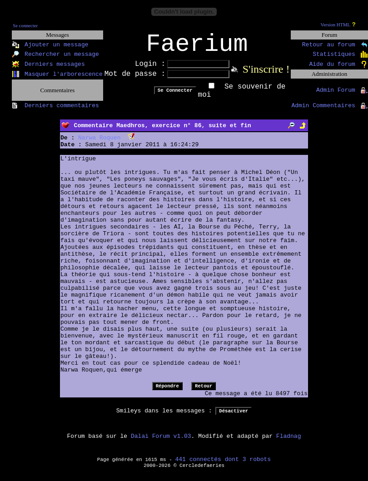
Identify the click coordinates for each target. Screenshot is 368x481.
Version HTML (335, 24)
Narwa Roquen (99, 143)
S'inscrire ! (266, 75)
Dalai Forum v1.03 (161, 442)
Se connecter (25, 25)
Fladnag (288, 442)
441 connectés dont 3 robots (223, 465)
